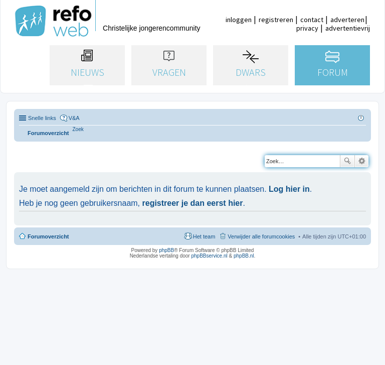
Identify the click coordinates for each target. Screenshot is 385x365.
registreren (276, 19)
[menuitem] (78, 129)
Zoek (347, 161)
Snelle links (42, 118)
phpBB (166, 250)
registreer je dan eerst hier (192, 203)
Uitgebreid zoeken (361, 161)
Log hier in (289, 189)
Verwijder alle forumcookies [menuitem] (261, 236)
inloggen (239, 19)
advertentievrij (347, 28)
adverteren (347, 19)
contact (311, 19)
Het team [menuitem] (204, 236)
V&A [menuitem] (74, 118)
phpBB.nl (244, 256)
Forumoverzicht (48, 236)
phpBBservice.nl (209, 256)
